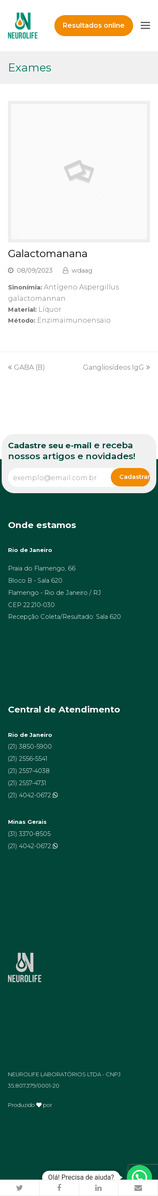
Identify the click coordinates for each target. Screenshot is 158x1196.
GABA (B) (26, 367)
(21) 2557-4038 (29, 771)
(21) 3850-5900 (30, 746)
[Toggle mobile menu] (145, 25)
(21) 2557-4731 (27, 783)
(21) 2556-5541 (28, 758)
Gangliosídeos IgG (116, 367)
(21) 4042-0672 (30, 795)
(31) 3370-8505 (29, 834)
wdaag (82, 270)
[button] (20, 1188)
